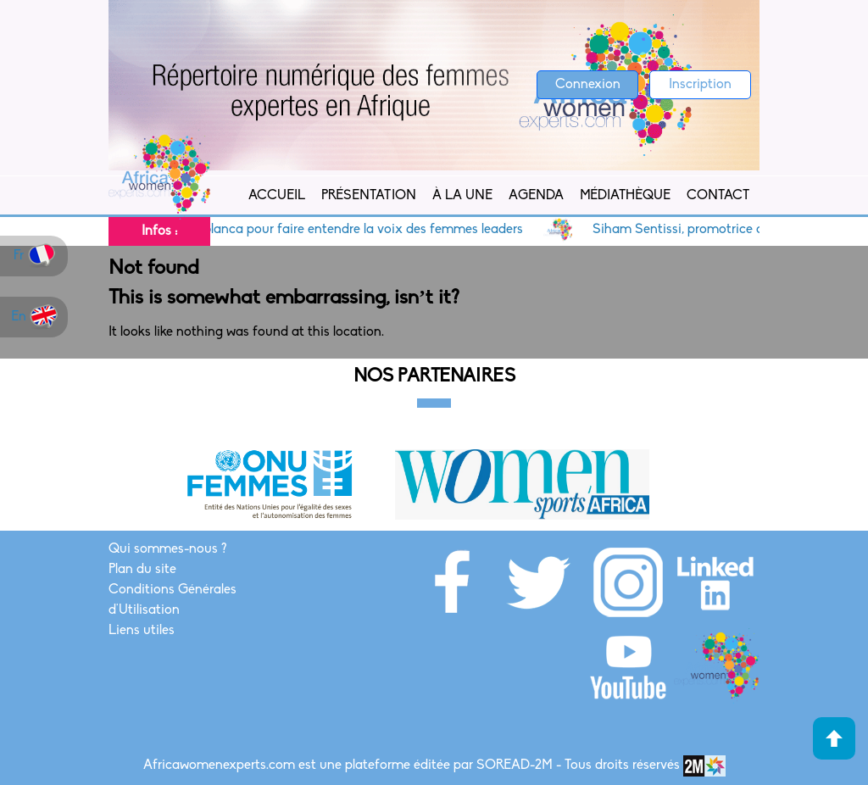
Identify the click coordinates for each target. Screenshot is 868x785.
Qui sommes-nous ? (167, 549)
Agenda (536, 196)
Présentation (368, 196)
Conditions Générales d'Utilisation (172, 600)
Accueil (276, 196)
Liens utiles (141, 630)
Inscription (700, 85)
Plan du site (142, 569)
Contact (718, 196)
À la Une (462, 196)
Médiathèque (625, 196)
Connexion (587, 85)
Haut (834, 738)
